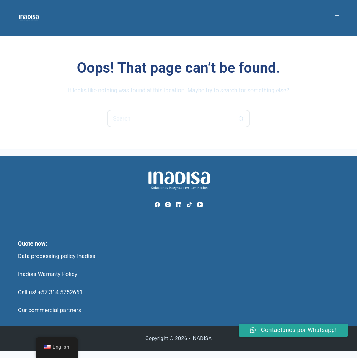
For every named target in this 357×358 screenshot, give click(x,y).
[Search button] (241, 118)
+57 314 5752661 (60, 292)
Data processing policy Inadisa (57, 256)
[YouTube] (200, 204)
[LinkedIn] (178, 204)
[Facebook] (157, 204)
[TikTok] (189, 204)
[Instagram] (168, 204)
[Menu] (336, 18)
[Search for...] (169, 118)
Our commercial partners (49, 310)
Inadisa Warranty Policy (47, 274)
